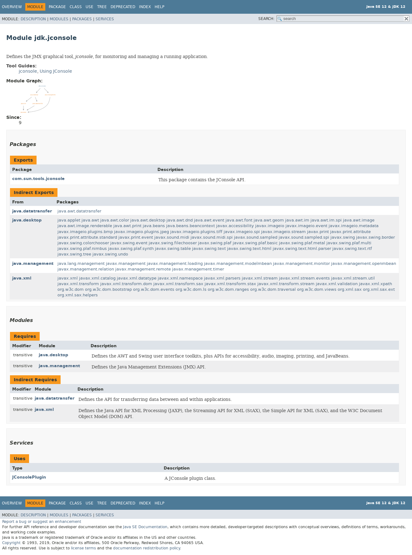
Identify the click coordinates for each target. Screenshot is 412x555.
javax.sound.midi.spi (212, 237)
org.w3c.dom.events (153, 289)
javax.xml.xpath (375, 283)
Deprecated (123, 7)
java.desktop (27, 220)
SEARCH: (266, 19)
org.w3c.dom (70, 289)
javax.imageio (269, 225)
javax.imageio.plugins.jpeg (141, 231)
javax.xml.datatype (136, 278)
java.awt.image (359, 220)
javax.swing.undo (110, 254)
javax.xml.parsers (222, 278)
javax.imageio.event (306, 225)
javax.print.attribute (350, 231)
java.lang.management (81, 263)
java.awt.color (114, 220)
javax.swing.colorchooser (83, 243)
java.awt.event (209, 220)
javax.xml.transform (78, 283)
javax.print (318, 231)
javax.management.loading (175, 263)
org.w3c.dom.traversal (273, 289)
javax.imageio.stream (283, 231)
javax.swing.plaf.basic (255, 243)
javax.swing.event (128, 243)
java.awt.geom (269, 220)
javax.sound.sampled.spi (304, 237)
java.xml (21, 278)
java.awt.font (239, 220)
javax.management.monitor (301, 263)
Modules (59, 19)
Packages (82, 19)
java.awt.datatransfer (79, 211)
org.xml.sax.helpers (77, 295)
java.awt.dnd (179, 220)
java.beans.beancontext (190, 225)
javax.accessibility (235, 225)
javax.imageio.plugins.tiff (196, 231)
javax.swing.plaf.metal (302, 243)
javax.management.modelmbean (238, 263)
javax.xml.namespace (180, 278)
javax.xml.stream (260, 278)
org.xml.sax (350, 289)
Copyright (11, 543)
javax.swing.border (375, 237)
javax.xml (67, 278)
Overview (12, 7)
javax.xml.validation (337, 283)
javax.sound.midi (171, 237)
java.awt (90, 220)
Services (105, 19)
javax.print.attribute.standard (87, 237)
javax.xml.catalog (97, 278)
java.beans (154, 225)
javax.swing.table (173, 248)
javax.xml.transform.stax (230, 283)
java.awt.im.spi (326, 220)
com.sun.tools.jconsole (38, 178)
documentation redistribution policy (146, 548)
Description (33, 19)
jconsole (84, 56)
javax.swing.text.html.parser (302, 248)
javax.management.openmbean (363, 263)
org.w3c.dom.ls (191, 289)
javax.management (126, 263)
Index (145, 7)
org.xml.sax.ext (379, 289)
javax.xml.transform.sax (178, 283)
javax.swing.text (209, 248)
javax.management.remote (143, 269)
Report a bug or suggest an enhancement (41, 521)
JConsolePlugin (29, 477)
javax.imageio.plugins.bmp (85, 231)
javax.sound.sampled (255, 237)
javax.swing (342, 237)
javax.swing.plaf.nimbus (82, 248)
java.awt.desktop (147, 220)
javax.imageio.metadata (354, 225)
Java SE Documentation (145, 527)
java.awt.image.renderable (84, 225)
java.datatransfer (32, 211)
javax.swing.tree (74, 254)
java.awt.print (127, 225)
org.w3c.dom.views (316, 289)
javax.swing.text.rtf (352, 248)
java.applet (68, 220)
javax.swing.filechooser (173, 243)
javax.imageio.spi (242, 231)
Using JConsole (56, 71)
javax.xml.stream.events (304, 278)
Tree (102, 7)
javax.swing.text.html (249, 248)
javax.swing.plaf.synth (131, 248)
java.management (32, 263)
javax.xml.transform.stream (286, 283)
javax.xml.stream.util (353, 278)
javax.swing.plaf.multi (348, 243)
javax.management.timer (198, 269)
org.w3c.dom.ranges (228, 289)
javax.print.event (135, 237)
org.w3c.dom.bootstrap (108, 289)
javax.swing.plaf (214, 243)
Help (159, 7)
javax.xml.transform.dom (126, 283)
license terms (83, 548)
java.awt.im (297, 220)
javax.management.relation (85, 269)
